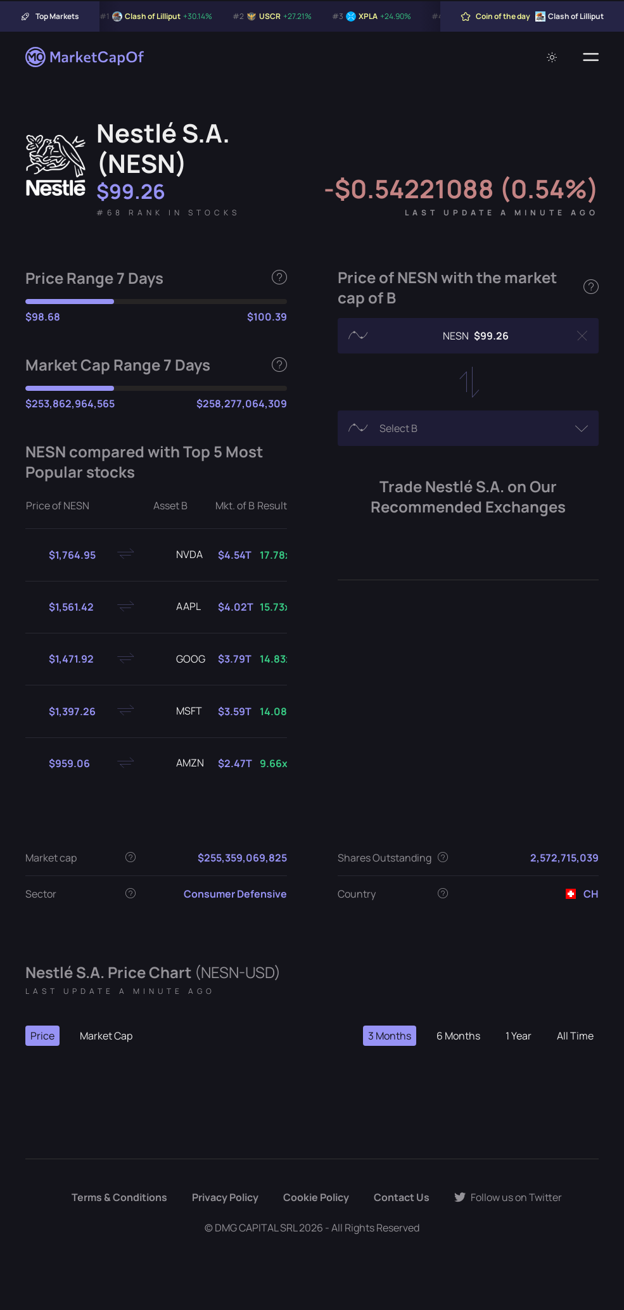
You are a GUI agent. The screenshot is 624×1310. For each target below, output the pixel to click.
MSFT (179, 711)
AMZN (180, 763)
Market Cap (106, 1036)
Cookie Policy (316, 1197)
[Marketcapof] (85, 57)
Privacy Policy (225, 1197)
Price (42, 1036)
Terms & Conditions (119, 1197)
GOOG (180, 659)
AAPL (178, 606)
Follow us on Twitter (508, 1197)
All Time (575, 1036)
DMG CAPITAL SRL (256, 1228)
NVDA (179, 555)
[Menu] (591, 57)
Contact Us (402, 1197)
